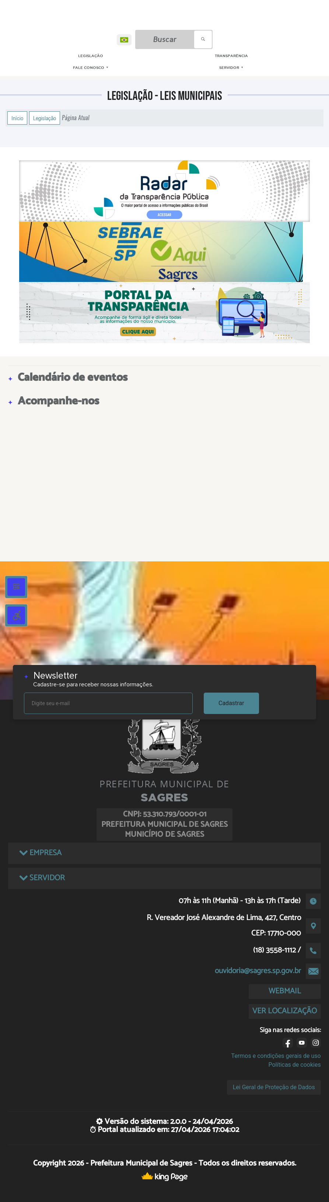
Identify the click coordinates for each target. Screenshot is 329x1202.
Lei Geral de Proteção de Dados (274, 1087)
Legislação (44, 118)
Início (17, 118)
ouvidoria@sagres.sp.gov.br (258, 971)
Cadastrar (231, 703)
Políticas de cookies (294, 1064)
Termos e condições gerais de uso (276, 1055)
